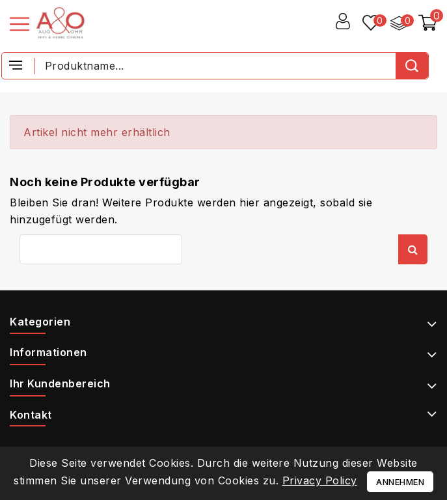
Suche (412, 249)
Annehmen (400, 482)
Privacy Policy (319, 480)
